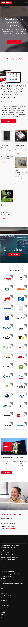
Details (8, 121)
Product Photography (6, 552)
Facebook (4, 617)
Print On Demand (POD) (7, 576)
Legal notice (4, 593)
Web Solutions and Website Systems (10, 545)
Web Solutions (14, 254)
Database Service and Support (9, 554)
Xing (3, 612)
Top (14, 624)
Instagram (4, 614)
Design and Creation (6, 550)
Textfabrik (3, 578)
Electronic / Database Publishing (9, 557)
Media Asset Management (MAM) (9, 574)
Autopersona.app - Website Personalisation (12, 583)
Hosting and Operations (7, 547)
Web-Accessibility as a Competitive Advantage (13, 562)
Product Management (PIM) (8, 571)
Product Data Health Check (8, 559)
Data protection (5, 595)
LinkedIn (4, 610)
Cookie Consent (5, 598)
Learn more (14, 42)
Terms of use (4, 600)
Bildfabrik (3, 581)
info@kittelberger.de (11, 528)
